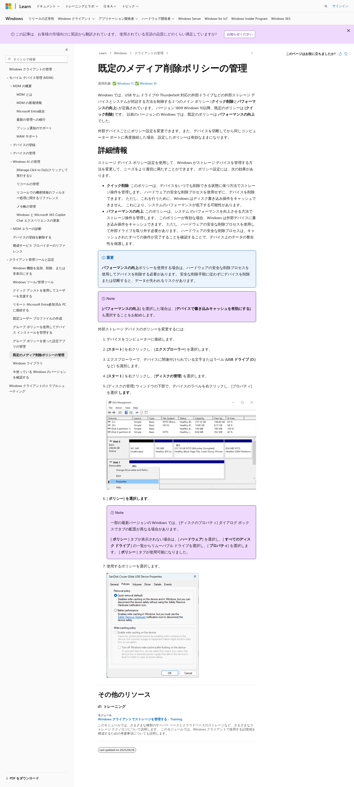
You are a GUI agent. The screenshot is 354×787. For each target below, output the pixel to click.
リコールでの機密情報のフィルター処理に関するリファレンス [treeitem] (41, 195)
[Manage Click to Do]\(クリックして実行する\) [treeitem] (42, 173)
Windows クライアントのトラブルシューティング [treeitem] (37, 388)
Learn (103, 53)
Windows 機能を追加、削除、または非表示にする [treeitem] (39, 271)
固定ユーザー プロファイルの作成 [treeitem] (37, 318)
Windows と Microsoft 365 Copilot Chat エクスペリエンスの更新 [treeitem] (41, 217)
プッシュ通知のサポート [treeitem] (34, 128)
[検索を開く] (326, 6)
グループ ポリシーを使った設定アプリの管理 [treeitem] (39, 344)
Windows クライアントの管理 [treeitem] (30, 69)
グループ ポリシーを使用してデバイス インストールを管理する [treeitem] (39, 330)
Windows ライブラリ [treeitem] (28, 363)
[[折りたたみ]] (66, 50)
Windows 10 (148, 83)
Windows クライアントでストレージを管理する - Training (140, 719)
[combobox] (37, 59)
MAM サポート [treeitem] (27, 136)
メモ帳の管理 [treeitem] (26, 206)
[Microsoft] (8, 6)
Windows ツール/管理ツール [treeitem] (33, 282)
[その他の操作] (252, 53)
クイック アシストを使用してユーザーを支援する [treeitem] (39, 293)
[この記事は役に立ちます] (340, 54)
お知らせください (240, 34)
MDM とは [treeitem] (24, 94)
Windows (120, 53)
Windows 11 (125, 83)
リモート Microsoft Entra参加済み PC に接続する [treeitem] (39, 307)
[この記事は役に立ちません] (345, 54)
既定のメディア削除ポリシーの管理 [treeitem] (38, 355)
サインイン (340, 6)
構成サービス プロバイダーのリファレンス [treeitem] (39, 248)
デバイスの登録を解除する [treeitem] (32, 237)
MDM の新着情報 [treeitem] (29, 102)
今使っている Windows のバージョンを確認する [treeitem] (39, 374)
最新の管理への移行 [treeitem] (31, 119)
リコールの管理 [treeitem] (28, 184)
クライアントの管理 (148, 53)
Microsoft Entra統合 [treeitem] (31, 111)
